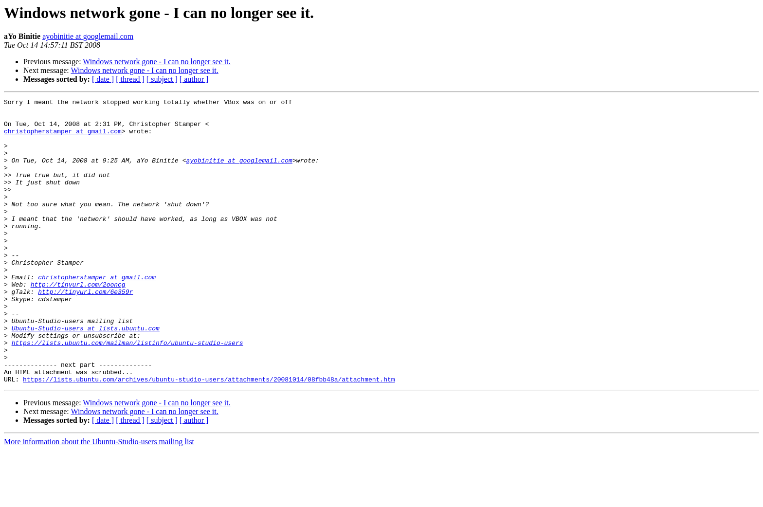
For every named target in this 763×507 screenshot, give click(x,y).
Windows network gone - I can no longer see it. (156, 61)
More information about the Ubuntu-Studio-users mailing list (99, 498)
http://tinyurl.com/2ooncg (78, 322)
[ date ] (103, 79)
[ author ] (194, 79)
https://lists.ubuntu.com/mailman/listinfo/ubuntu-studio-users (127, 392)
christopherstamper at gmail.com (63, 138)
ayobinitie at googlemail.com (87, 36)
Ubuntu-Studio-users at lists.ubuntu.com (86, 374)
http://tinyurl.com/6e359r (85, 330)
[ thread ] (130, 79)
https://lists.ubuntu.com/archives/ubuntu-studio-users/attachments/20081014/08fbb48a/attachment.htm (209, 436)
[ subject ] (162, 79)
